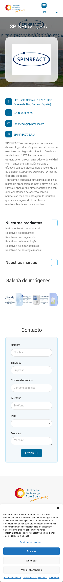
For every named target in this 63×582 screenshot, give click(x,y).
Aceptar (31, 551)
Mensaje (16, 433)
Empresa (16, 362)
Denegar (31, 560)
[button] (58, 508)
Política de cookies (12, 577)
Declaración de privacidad (35, 577)
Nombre (15, 345)
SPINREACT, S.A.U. (24, 134)
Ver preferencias (31, 570)
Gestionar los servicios (30, 542)
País (13, 415)
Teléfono (16, 398)
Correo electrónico (22, 380)
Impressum (54, 577)
